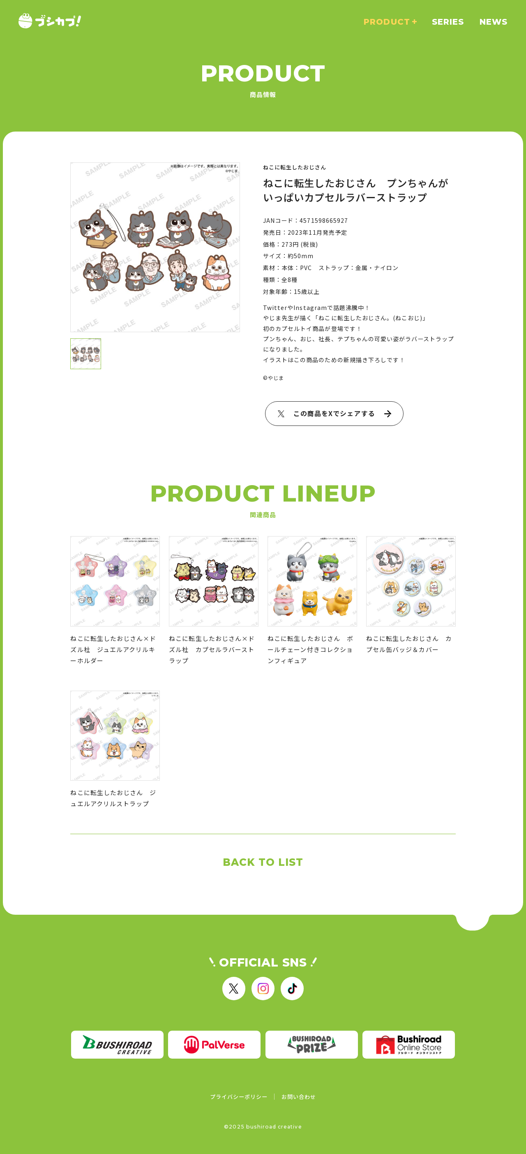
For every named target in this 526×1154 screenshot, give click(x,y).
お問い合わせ (298, 1097)
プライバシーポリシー (239, 1097)
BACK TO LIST (263, 862)
